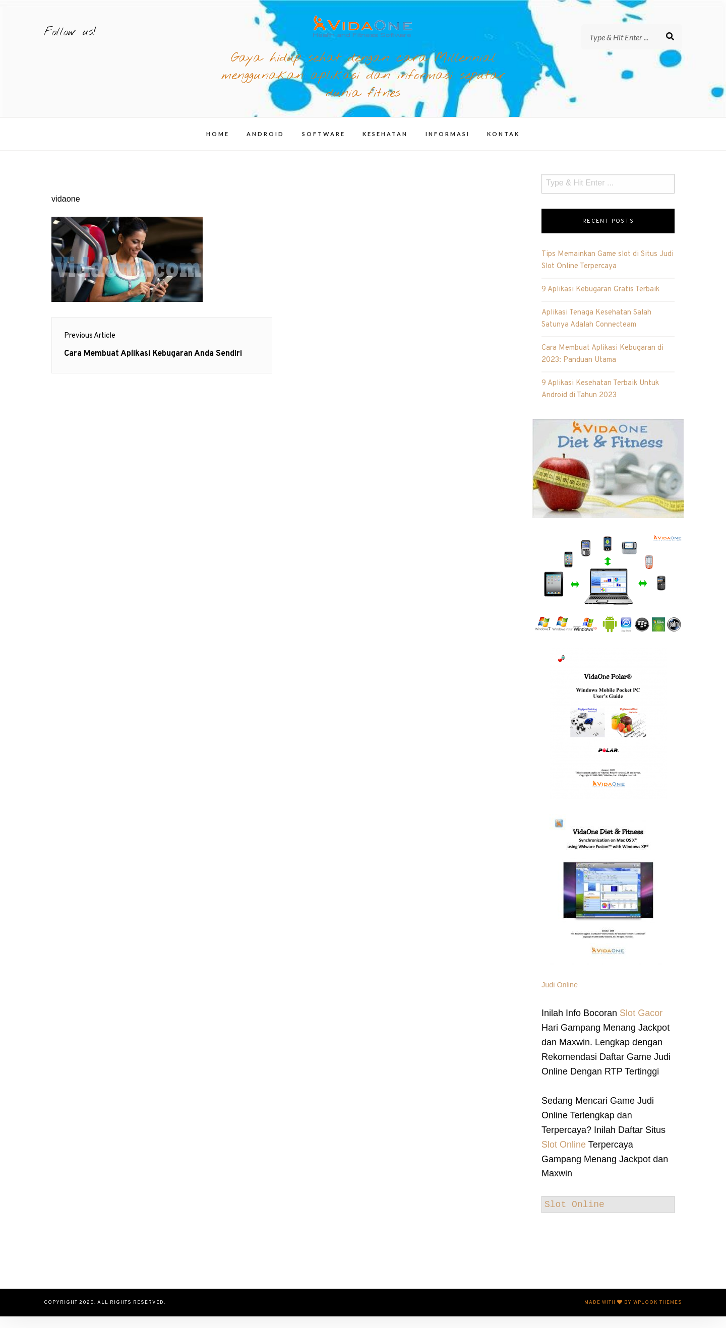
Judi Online (559, 996)
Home (217, 145)
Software (323, 145)
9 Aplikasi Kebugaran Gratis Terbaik (600, 301)
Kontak (503, 145)
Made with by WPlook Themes (633, 1314)
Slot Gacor (641, 1025)
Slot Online (563, 1156)
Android (265, 145)
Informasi (448, 145)
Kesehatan (385, 145)
